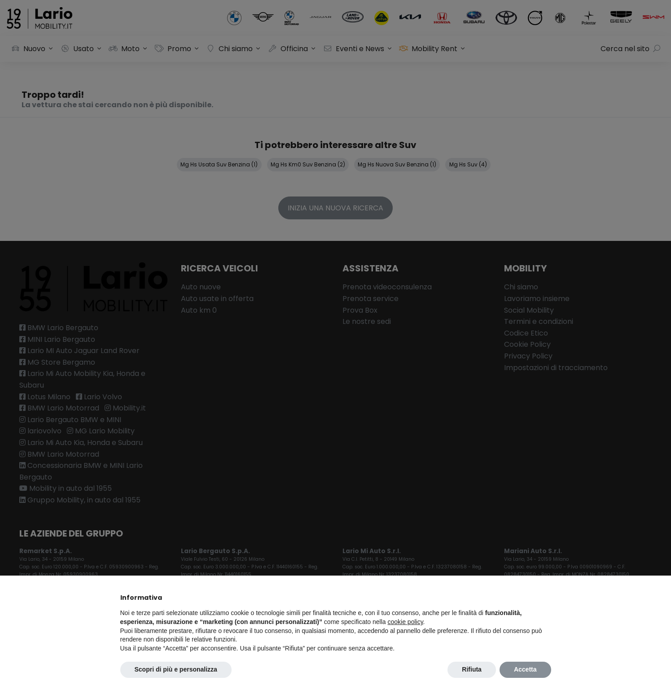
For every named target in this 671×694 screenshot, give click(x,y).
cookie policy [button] (405, 621)
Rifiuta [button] (472, 669)
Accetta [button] (525, 669)
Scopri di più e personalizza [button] (176, 669)
